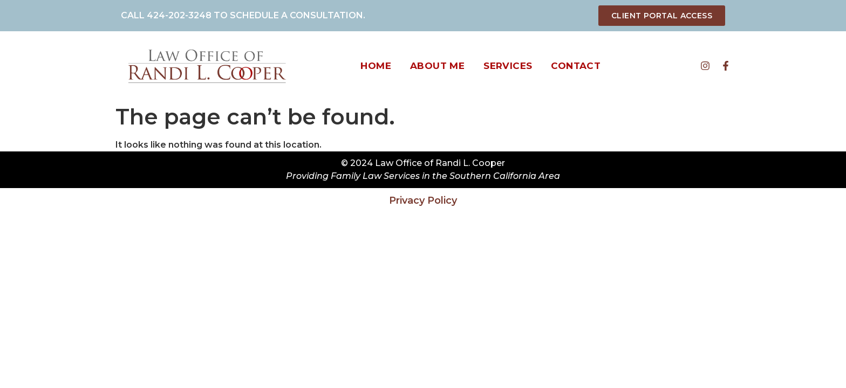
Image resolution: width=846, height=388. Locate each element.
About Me (437, 65)
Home (375, 65)
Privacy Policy (423, 200)
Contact (576, 65)
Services (507, 65)
